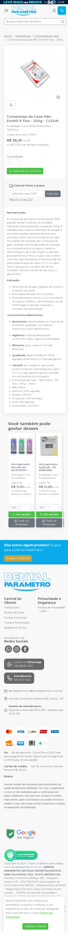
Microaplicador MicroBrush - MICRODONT (20, 467)
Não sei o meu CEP (21, 199)
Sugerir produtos (18, 558)
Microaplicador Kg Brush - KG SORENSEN (48, 467)
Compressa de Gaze (46, 36)
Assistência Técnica (15, 627)
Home (8, 36)
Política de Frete (14, 612)
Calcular (52, 193)
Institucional (11, 607)
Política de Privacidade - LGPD (51, 609)
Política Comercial (15, 617)
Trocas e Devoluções (16, 622)
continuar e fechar (35, 926)
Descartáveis (23, 36)
